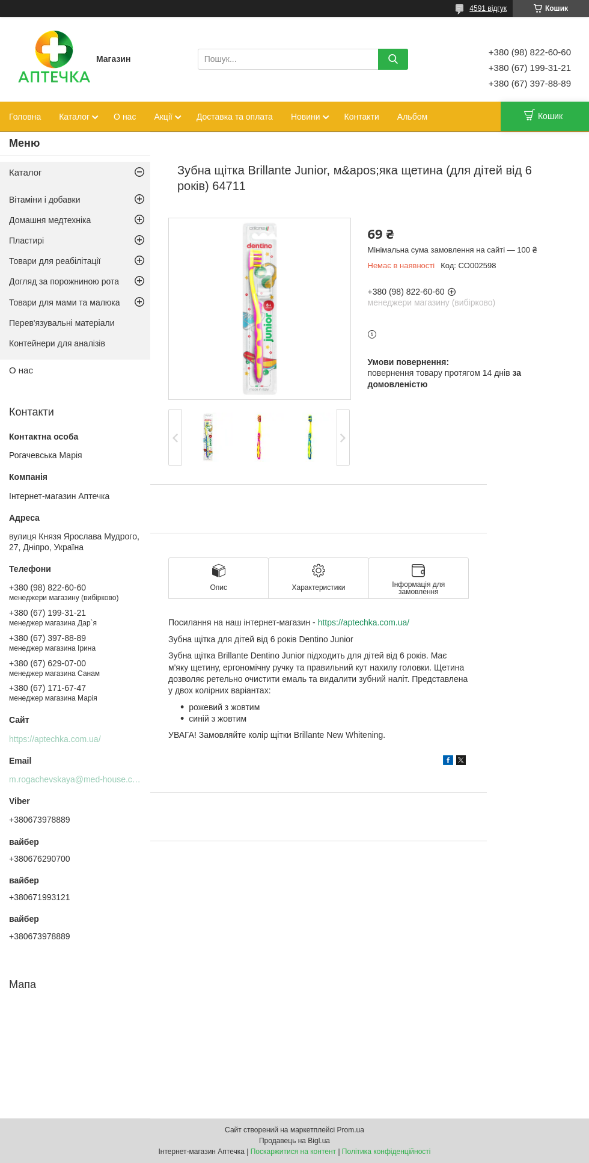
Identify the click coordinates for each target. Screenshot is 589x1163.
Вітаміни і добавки (45, 199)
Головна (25, 116)
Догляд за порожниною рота (64, 281)
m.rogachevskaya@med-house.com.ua (82, 779)
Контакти (361, 116)
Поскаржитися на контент (293, 1151)
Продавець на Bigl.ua (294, 1141)
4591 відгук (488, 8)
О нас (125, 116)
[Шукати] (393, 59)
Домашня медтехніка (50, 220)
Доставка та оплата (235, 116)
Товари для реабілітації (54, 261)
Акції (163, 116)
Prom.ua (350, 1130)
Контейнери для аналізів (57, 343)
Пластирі (26, 240)
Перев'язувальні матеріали (61, 323)
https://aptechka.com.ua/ (364, 622)
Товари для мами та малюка (64, 302)
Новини (305, 116)
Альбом (412, 116)
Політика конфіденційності (386, 1151)
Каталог (74, 116)
